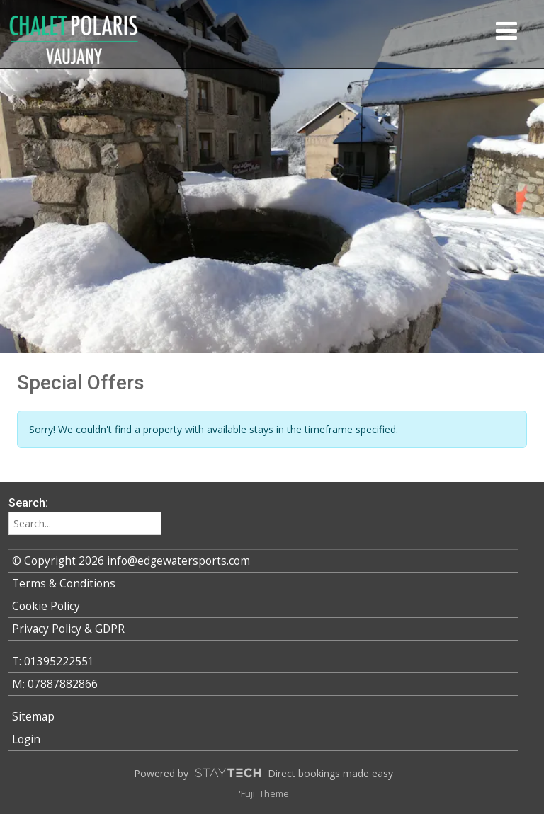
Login (26, 739)
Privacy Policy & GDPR (68, 628)
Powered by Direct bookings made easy (263, 772)
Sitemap (33, 716)
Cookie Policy (46, 606)
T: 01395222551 (53, 661)
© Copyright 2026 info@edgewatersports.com (131, 561)
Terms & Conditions (63, 583)
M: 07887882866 (55, 684)
